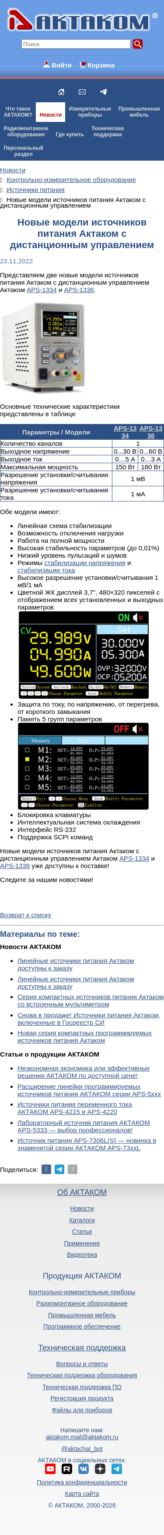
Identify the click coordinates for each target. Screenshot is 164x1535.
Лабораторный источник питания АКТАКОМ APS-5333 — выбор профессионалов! (83, 1126)
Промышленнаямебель (139, 112)
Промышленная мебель (82, 1315)
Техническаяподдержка (107, 131)
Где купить (70, 134)
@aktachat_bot (81, 1448)
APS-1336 (79, 289)
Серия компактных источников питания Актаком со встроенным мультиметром (90, 1000)
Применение (82, 1243)
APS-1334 (41, 289)
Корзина (100, 65)
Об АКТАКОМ (82, 1192)
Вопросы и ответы (82, 1363)
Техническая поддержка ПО (82, 1387)
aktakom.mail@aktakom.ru (82, 1437)
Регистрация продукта (81, 1398)
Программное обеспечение (82, 1326)
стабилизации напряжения (85, 562)
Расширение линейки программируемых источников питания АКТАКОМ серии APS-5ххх (89, 1090)
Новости (51, 115)
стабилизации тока (46, 570)
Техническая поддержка (82, 1347)
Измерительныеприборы (90, 112)
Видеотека (82, 1254)
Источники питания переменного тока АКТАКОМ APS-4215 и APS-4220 (74, 1108)
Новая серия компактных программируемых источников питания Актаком (84, 1036)
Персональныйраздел (23, 151)
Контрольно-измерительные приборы (82, 1292)
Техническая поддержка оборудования (82, 1375)
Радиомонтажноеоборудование (25, 131)
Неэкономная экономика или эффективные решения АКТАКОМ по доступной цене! (83, 1071)
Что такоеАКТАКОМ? (17, 112)
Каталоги (82, 1220)
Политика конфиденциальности (82, 1482)
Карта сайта (82, 1493)
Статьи (82, 1231)
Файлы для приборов (82, 1410)
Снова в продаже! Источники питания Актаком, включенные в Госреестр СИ (89, 1018)
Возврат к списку (25, 915)
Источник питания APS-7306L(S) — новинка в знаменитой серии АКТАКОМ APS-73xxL (86, 1144)
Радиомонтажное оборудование (81, 1303)
